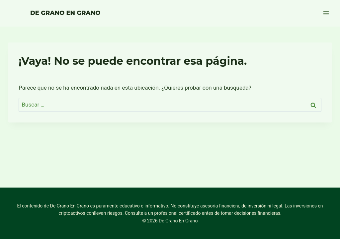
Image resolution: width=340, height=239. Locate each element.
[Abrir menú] (326, 13)
